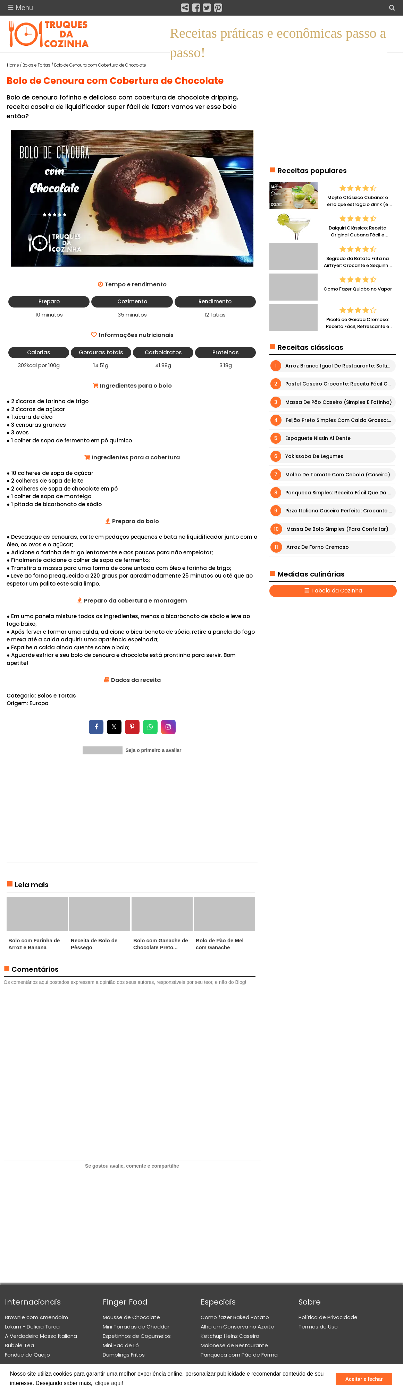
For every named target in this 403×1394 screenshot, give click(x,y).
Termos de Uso (318, 1326)
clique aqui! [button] (109, 1383)
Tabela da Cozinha (336, 591)
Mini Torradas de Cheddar (136, 1326)
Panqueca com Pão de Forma (239, 1354)
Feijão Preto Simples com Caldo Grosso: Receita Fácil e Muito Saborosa (340, 420)
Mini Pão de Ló (121, 1345)
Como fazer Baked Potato (235, 1317)
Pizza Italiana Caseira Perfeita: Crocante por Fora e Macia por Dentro (340, 511)
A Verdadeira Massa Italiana (41, 1336)
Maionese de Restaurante (234, 1345)
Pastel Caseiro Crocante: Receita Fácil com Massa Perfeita (340, 384)
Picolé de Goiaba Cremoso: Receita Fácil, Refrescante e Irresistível (357, 327)
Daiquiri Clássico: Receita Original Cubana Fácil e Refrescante (357, 235)
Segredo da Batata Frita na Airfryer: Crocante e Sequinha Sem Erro (357, 266)
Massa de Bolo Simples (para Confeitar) (337, 529)
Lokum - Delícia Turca (32, 1326)
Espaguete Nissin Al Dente (318, 438)
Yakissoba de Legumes (314, 456)
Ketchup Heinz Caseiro (230, 1336)
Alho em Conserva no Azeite (237, 1326)
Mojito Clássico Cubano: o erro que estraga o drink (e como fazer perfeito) (357, 204)
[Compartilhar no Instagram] (168, 727)
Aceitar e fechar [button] (364, 1379)
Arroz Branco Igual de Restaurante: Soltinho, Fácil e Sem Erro (340, 365)
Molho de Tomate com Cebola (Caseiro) (337, 474)
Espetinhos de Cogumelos (137, 1336)
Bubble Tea (19, 1345)
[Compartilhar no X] (114, 727)
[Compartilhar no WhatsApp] (150, 727)
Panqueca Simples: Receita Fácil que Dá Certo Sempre (340, 492)
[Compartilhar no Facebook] (96, 727)
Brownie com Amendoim (36, 1317)
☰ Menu (20, 7)
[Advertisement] (132, 814)
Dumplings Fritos (124, 1354)
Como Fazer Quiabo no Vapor (357, 289)
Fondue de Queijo (27, 1354)
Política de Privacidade (328, 1317)
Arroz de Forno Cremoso (317, 547)
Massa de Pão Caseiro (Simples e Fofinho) (338, 402)
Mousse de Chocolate (131, 1317)
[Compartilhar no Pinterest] (132, 727)
